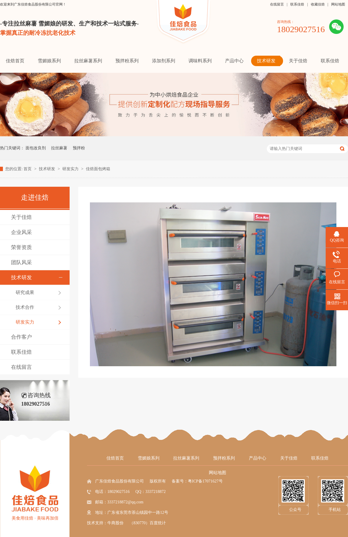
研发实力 (71, 169)
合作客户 (21, 337)
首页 (28, 169)
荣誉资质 (21, 247)
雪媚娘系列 (149, 458)
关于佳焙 (21, 217)
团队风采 (21, 262)
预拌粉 (79, 148)
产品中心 (257, 458)
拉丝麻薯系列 (186, 458)
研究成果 (25, 292)
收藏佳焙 (318, 4)
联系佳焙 (297, 4)
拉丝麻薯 (59, 148)
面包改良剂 (36, 148)
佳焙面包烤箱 (98, 169)
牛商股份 (115, 523)
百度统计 (158, 523)
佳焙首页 (115, 458)
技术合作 (25, 307)
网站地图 (338, 4)
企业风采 (21, 232)
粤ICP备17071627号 (205, 481)
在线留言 (277, 4)
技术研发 (47, 169)
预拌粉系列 (224, 458)
